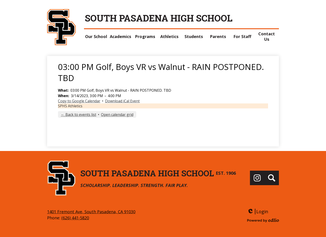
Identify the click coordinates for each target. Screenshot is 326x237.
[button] (96, 36)
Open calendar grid (117, 114)
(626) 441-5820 (75, 217)
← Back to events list (78, 114)
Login (257, 211)
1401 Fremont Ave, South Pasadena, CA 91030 (91, 211)
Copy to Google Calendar (79, 100)
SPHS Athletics (70, 105)
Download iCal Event (122, 100)
